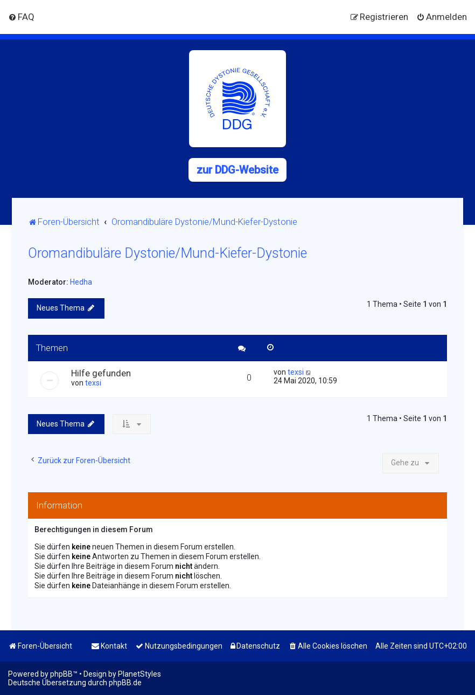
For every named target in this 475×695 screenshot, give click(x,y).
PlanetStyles (139, 674)
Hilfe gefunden (101, 373)
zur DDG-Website (237, 169)
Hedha (81, 282)
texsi (93, 383)
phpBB (61, 674)
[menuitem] (21, 16)
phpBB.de (125, 682)
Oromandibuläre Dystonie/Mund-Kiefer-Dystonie (167, 253)
